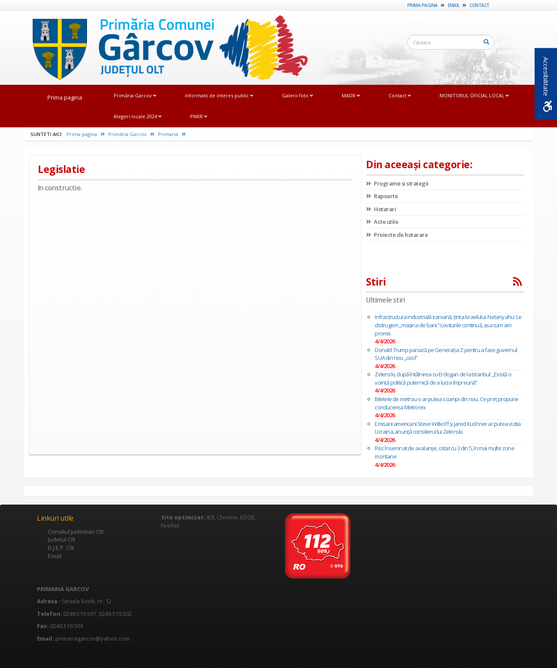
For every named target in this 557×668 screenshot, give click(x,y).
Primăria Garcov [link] (135, 95)
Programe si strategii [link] (397, 183)
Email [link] (454, 5)
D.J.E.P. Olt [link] (61, 548)
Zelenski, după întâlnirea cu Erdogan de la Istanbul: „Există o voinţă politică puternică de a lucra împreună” (443, 378)
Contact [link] (480, 5)
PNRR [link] (198, 116)
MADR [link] (351, 95)
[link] (166, 47)
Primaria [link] (172, 134)
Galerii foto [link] (297, 95)
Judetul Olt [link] (61, 539)
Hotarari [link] (381, 209)
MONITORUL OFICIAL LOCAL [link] (474, 95)
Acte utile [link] (382, 222)
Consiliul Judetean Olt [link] (76, 531)
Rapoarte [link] (382, 196)
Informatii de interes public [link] (219, 95)
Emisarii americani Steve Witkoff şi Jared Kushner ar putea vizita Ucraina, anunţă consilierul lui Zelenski (447, 428)
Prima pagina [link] (422, 5)
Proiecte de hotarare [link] (397, 235)
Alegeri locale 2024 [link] (137, 116)
